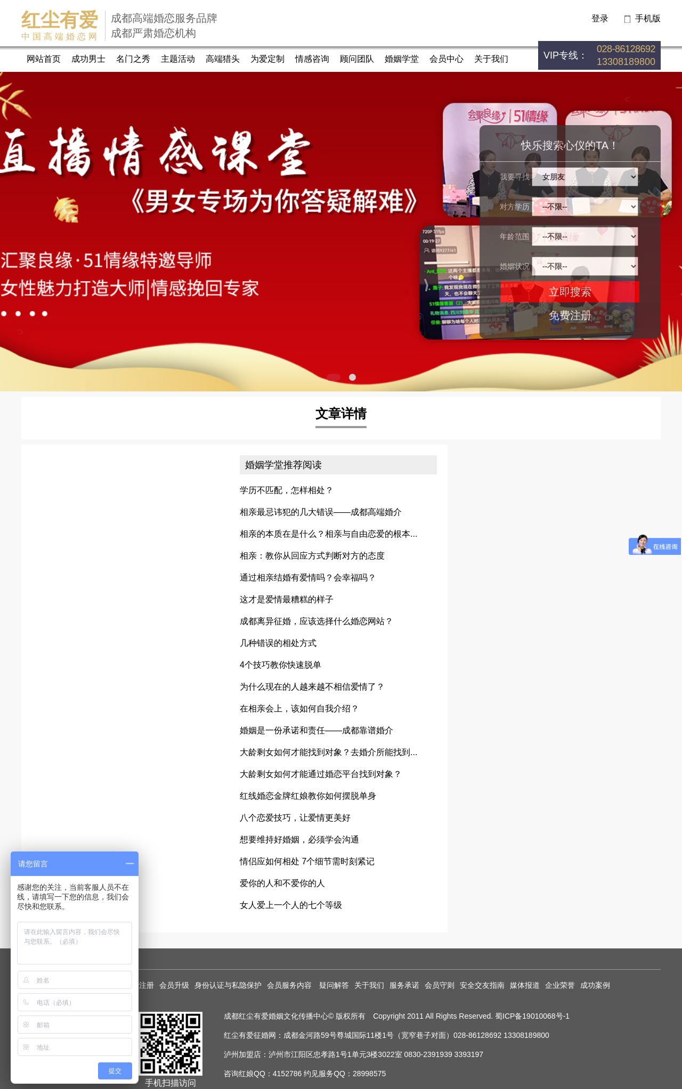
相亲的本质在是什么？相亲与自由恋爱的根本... (328, 533)
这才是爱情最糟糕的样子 (287, 599)
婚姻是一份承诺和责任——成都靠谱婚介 (316, 730)
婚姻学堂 (402, 58)
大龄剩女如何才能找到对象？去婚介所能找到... (328, 752)
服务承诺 (404, 985)
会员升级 (174, 985)
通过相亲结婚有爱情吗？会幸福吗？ (308, 577)
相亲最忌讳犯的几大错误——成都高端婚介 (321, 512)
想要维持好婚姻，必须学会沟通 (299, 839)
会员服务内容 (290, 985)
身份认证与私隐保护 (228, 985)
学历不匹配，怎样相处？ (287, 490)
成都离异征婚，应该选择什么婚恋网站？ (316, 621)
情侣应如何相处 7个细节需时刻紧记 (307, 861)
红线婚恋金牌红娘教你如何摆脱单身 (308, 795)
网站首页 (44, 58)
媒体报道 (525, 985)
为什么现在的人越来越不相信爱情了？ (312, 686)
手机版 (648, 18)
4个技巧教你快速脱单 (280, 664)
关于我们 (491, 58)
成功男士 (88, 58)
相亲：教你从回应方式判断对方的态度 (312, 555)
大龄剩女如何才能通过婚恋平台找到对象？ (321, 774)
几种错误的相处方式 (278, 643)
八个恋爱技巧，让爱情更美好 (295, 817)
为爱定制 (267, 58)
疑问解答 (334, 985)
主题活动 (178, 58)
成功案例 (595, 985)
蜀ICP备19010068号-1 (532, 1016)
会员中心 (446, 58)
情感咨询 (312, 58)
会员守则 (439, 985)
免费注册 (570, 315)
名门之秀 (133, 58)
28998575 (369, 1073)
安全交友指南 (482, 985)
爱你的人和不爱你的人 (282, 883)
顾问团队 (357, 58)
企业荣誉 (560, 985)
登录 (599, 18)
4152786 (287, 1073)
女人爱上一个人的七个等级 (291, 905)
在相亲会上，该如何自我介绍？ (299, 708)
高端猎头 (223, 58)
